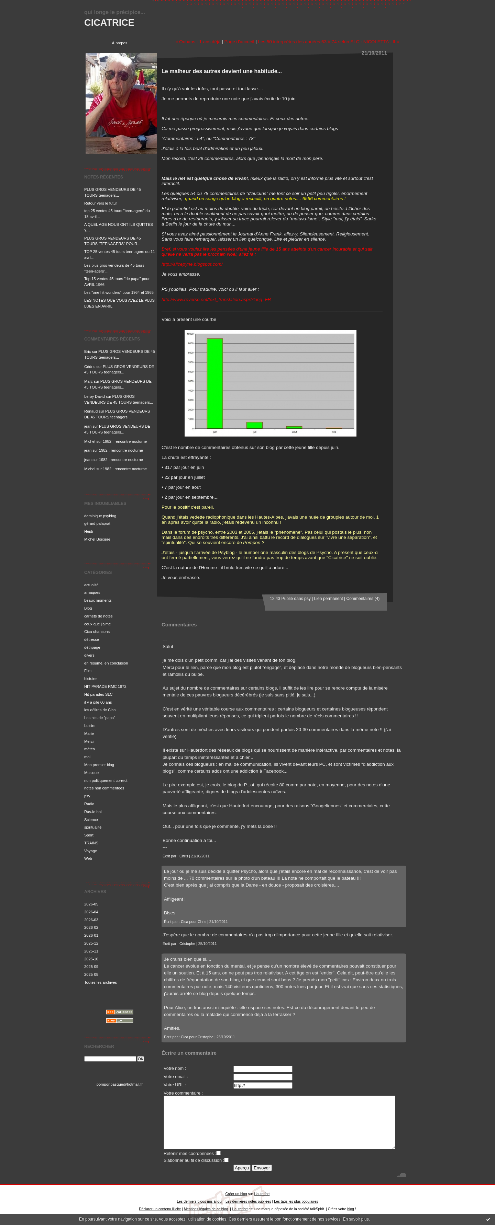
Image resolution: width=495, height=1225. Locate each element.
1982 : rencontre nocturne (125, 441)
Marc (88, 381)
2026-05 (91, 904)
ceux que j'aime (97, 624)
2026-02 (91, 927)
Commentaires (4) (363, 598)
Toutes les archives (100, 982)
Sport (89, 835)
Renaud (91, 411)
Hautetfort (262, 1194)
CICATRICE (109, 22)
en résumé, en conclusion (106, 663)
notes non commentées (104, 788)
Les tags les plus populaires (296, 1201)
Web (88, 858)
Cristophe (187, 943)
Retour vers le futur (100, 203)
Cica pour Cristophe (197, 1037)
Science (91, 820)
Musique (91, 773)
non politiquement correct (106, 780)
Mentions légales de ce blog (206, 1209)
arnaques (92, 592)
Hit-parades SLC (98, 694)
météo (89, 749)
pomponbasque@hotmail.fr (120, 1084)
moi (87, 757)
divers (89, 655)
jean (87, 426)
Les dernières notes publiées (248, 1201)
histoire (90, 679)
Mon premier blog (99, 765)
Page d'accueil (239, 41)
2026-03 (91, 920)
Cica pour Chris (193, 922)
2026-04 (91, 912)
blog (350, 1209)
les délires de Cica (100, 710)
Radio (89, 804)
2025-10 (91, 959)
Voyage (90, 851)
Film (87, 671)
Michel (89, 441)
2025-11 (91, 951)
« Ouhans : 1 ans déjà (197, 41)
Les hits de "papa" (99, 718)
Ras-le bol (92, 812)
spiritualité (92, 827)
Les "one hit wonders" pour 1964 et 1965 (119, 292)
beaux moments (98, 600)
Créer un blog (236, 1194)
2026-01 (91, 935)
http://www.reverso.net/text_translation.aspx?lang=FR (216, 299)
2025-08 (91, 974)
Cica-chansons (97, 631)
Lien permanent (328, 598)
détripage (92, 647)
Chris (183, 856)
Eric (87, 351)
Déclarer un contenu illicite (160, 1209)
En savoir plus (355, 1219)
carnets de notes (98, 616)
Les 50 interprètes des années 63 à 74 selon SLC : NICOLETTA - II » (328, 41)
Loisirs (89, 726)
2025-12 (91, 943)
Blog (88, 608)
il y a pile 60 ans (98, 702)
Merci (89, 741)
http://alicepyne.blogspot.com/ (192, 264)
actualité (91, 585)
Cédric (89, 367)
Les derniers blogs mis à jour (200, 1201)
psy (87, 796)
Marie (89, 733)
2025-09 (91, 966)
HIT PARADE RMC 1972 (105, 686)
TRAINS (91, 843)
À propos (120, 43)
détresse (91, 639)
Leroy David (94, 396)
